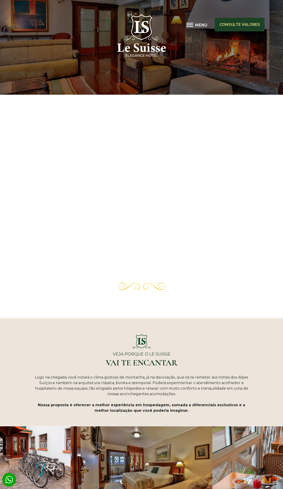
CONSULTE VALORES (239, 24)
